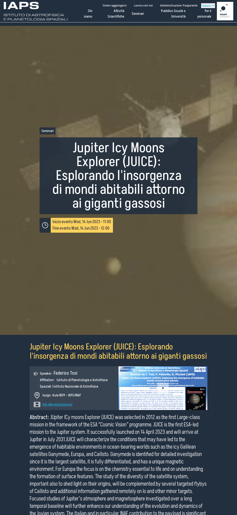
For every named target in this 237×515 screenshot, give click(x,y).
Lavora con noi (143, 5)
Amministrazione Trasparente (178, 5)
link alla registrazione (57, 404)
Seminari (138, 13)
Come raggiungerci (115, 5)
